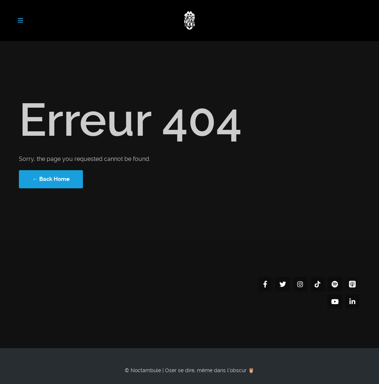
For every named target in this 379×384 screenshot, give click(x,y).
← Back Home (51, 179)
